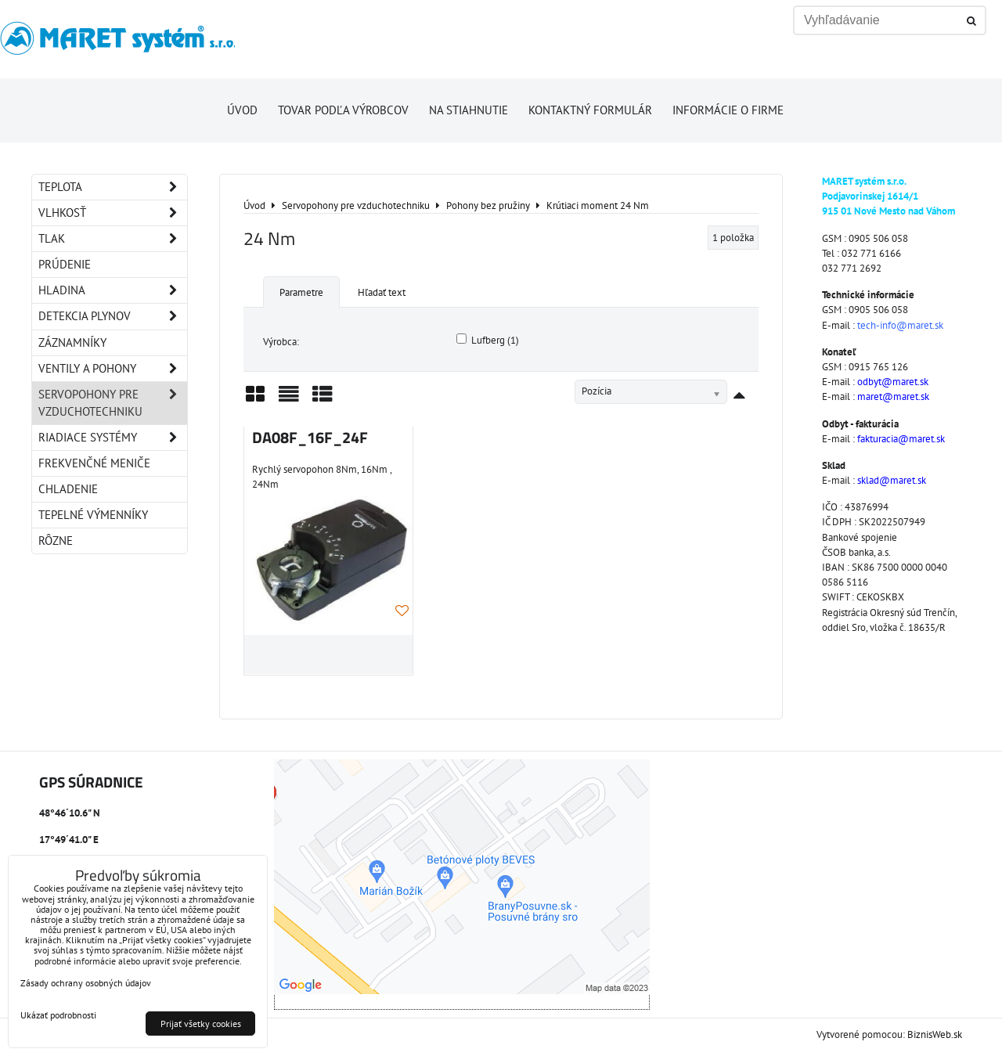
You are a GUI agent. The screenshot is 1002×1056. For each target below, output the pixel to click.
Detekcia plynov (112, 316)
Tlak (112, 238)
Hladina (112, 290)
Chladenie (68, 488)
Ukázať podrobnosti (58, 1015)
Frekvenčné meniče (94, 463)
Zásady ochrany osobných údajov (85, 983)
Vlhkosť (112, 212)
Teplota (112, 187)
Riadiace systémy (112, 437)
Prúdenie (64, 264)
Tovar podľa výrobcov (343, 110)
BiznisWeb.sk (934, 1034)
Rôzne (55, 540)
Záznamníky (72, 342)
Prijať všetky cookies (200, 1023)
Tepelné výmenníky (93, 514)
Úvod (242, 110)
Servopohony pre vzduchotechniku (112, 403)
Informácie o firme (728, 110)
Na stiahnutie (468, 110)
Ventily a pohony (112, 368)
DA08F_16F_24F (310, 437)
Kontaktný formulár (590, 110)
